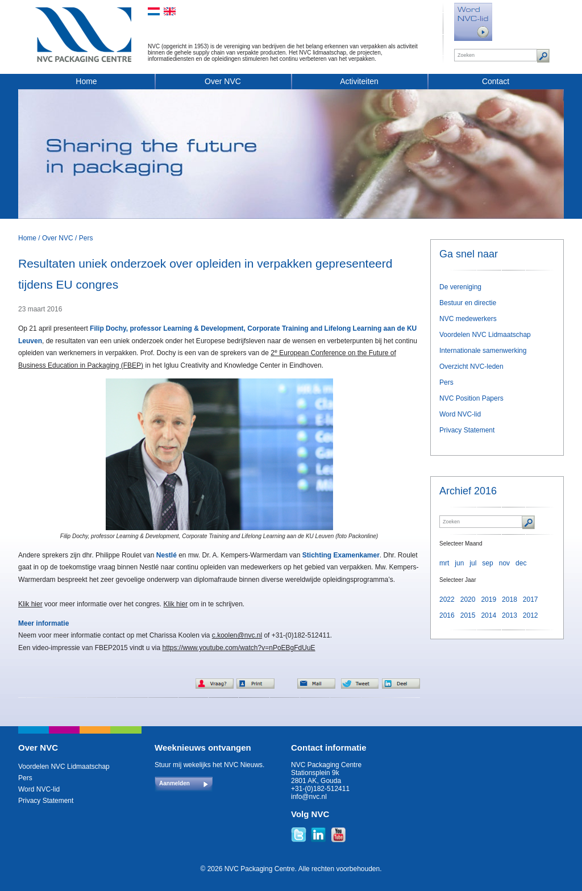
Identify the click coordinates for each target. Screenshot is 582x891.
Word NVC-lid (460, 414)
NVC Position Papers (471, 398)
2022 (447, 599)
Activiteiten (359, 81)
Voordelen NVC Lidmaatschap (485, 335)
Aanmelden (174, 783)
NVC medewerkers (468, 319)
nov (504, 563)
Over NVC (223, 81)
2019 (488, 599)
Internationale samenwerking (482, 351)
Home (86, 81)
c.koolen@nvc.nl (237, 635)
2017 (530, 599)
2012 (530, 615)
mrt (444, 563)
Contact (495, 81)
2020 (468, 599)
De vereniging (460, 287)
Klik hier (30, 604)
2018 (509, 599)
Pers (86, 238)
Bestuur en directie (467, 303)
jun (459, 563)
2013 (509, 615)
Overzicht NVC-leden (471, 366)
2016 (447, 615)
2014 (488, 615)
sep (487, 563)
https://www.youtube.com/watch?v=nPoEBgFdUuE (238, 648)
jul (472, 563)
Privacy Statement (466, 430)
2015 (468, 615)
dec (521, 563)
